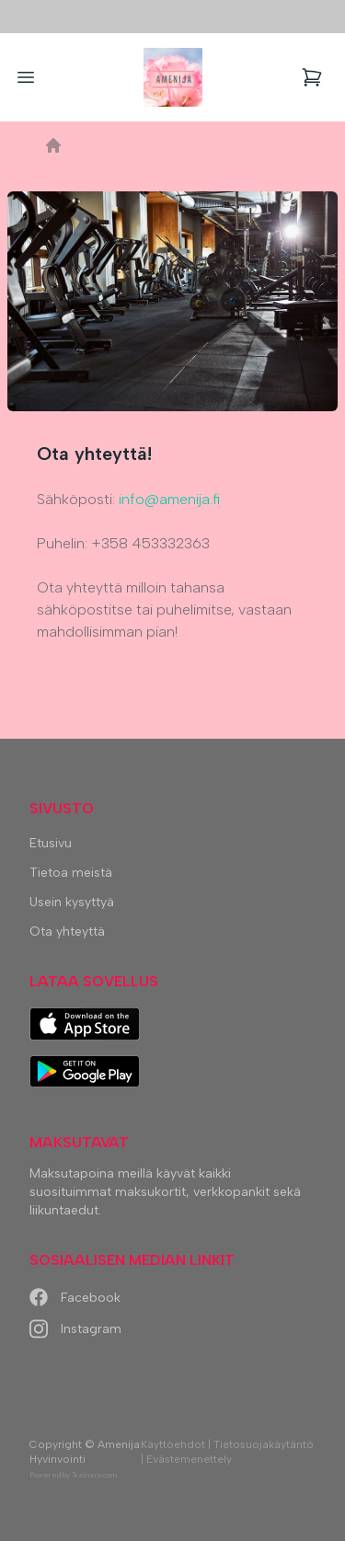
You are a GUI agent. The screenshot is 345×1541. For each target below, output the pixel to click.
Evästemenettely (189, 1459)
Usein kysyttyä (71, 902)
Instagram (75, 1329)
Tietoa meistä (70, 872)
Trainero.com (94, 1474)
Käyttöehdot (173, 1444)
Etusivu (50, 843)
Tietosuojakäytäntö (263, 1444)
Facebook (75, 1297)
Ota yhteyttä (67, 931)
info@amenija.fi (169, 499)
